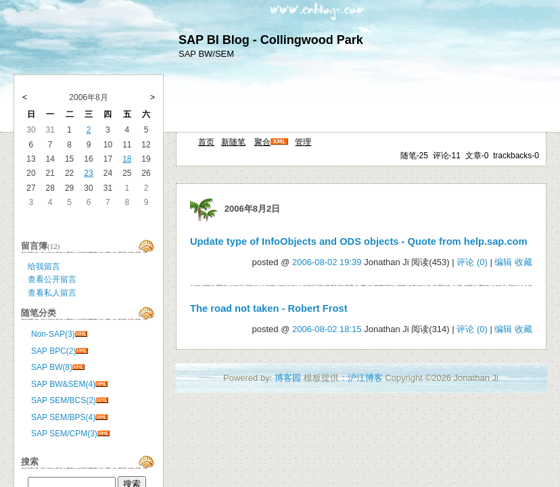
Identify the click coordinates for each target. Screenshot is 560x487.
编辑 (503, 262)
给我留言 (44, 266)
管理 (303, 142)
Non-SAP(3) (53, 334)
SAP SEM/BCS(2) (63, 400)
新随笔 (233, 142)
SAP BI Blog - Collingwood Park (271, 40)
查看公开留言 (52, 279)
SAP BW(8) (51, 367)
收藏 (523, 262)
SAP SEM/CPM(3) (64, 433)
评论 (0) (472, 262)
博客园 (288, 378)
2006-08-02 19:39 (327, 262)
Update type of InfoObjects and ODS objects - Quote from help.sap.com (359, 241)
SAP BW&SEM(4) (63, 384)
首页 (206, 142)
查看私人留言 (52, 293)
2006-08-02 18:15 (327, 329)
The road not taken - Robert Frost (269, 308)
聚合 (262, 142)
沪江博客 (365, 378)
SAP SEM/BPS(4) (63, 417)
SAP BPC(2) (53, 351)
